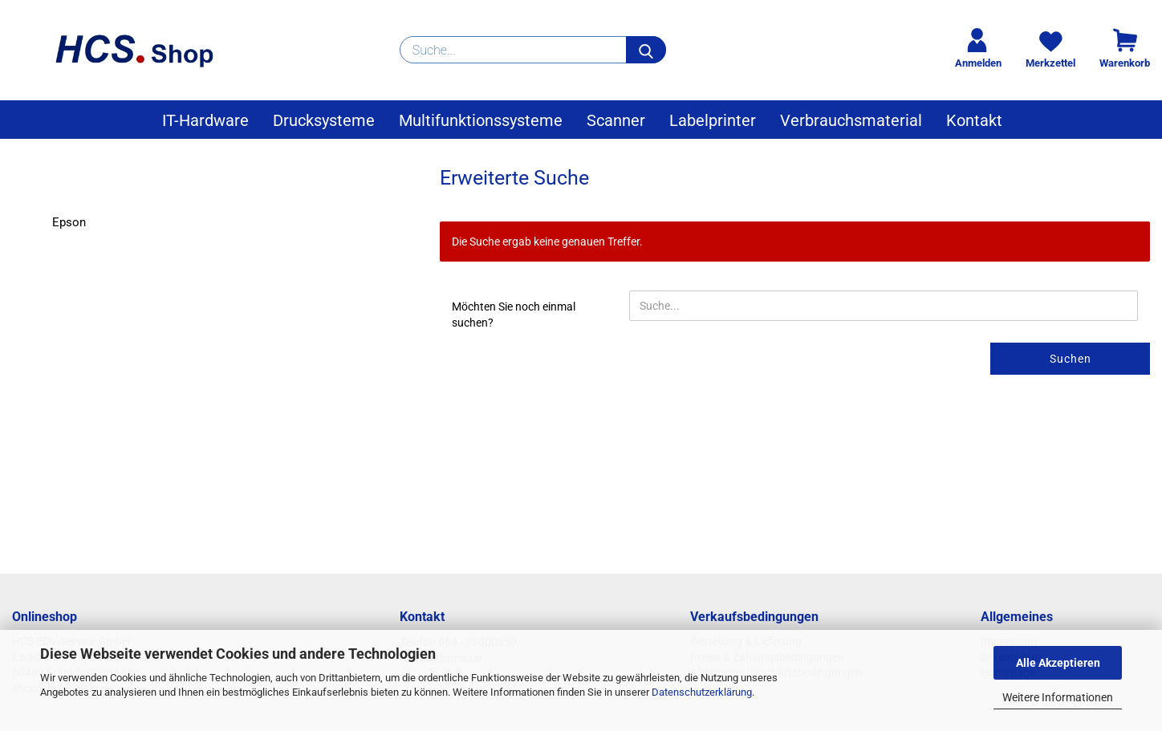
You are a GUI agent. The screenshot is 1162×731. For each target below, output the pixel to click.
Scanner (616, 120)
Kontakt (974, 120)
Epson (69, 222)
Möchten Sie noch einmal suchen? (513, 314)
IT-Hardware (205, 120)
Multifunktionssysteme (481, 120)
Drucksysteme (324, 120)
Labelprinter (712, 120)
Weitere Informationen (1057, 697)
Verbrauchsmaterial (851, 120)
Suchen (1070, 358)
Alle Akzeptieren (1058, 662)
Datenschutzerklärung (702, 692)
